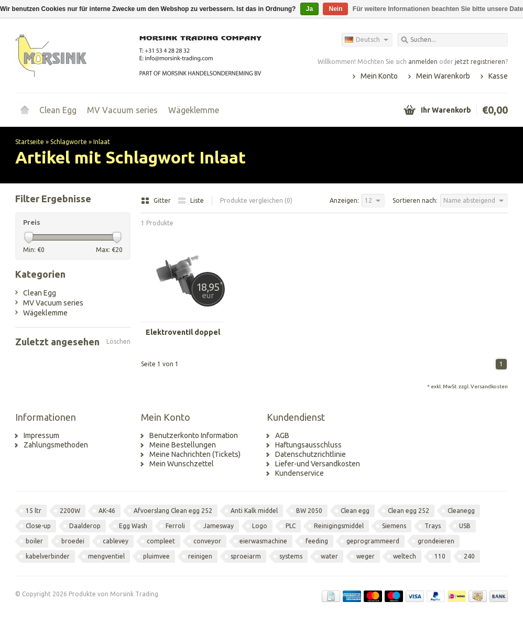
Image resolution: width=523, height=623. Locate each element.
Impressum (41, 435)
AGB (282, 435)
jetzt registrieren (480, 61)
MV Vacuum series (122, 110)
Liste (191, 200)
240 (469, 556)
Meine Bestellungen (182, 445)
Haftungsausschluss (308, 445)
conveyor (207, 541)
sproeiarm (246, 556)
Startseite (24, 110)
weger (365, 556)
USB (465, 525)
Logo (259, 525)
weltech (404, 556)
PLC (291, 525)
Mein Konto (379, 76)
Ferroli (175, 525)
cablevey (115, 541)
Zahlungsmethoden (56, 445)
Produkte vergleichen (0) (256, 200)
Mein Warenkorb (443, 76)
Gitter (156, 200)
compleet (161, 541)
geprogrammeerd (372, 541)
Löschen (118, 341)
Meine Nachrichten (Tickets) (195, 454)
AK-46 (107, 510)
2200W (70, 510)
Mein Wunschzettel (181, 464)
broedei (72, 541)
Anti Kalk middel (254, 510)
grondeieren (436, 541)
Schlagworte (68, 141)
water (329, 556)
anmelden (423, 61)
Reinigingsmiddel (339, 525)
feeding (317, 541)
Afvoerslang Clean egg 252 (173, 510)
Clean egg (355, 510)
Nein (335, 9)
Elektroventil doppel (183, 332)
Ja (309, 9)
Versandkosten (489, 386)
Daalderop (85, 525)
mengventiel (106, 556)
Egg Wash (133, 525)
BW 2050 (309, 510)
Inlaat (101, 141)
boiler (34, 541)
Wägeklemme (193, 110)
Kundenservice (299, 473)
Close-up (38, 525)
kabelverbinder (48, 556)
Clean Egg (58, 110)
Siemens (394, 525)
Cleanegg (461, 510)
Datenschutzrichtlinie (310, 454)
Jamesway (218, 525)
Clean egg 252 (408, 510)
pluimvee (156, 556)
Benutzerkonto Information (193, 435)
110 (439, 556)
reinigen (200, 556)
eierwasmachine (263, 541)
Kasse (498, 76)
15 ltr (33, 510)
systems (290, 556)
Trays (432, 525)
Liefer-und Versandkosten (317, 464)
